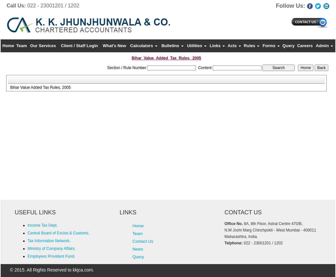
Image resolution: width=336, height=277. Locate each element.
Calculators (143, 45)
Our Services (43, 45)
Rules (252, 45)
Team (21, 45)
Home (8, 45)
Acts (234, 45)
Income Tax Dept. (43, 225)
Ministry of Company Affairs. (52, 248)
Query (288, 45)
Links (217, 45)
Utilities (197, 45)
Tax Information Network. (49, 241)
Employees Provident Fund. (51, 256)
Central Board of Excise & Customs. (58, 233)
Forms (271, 45)
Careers (305, 45)
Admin (324, 45)
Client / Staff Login (79, 45)
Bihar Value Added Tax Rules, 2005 (40, 87)
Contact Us (143, 241)
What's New (114, 45)
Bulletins (172, 45)
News (138, 249)
